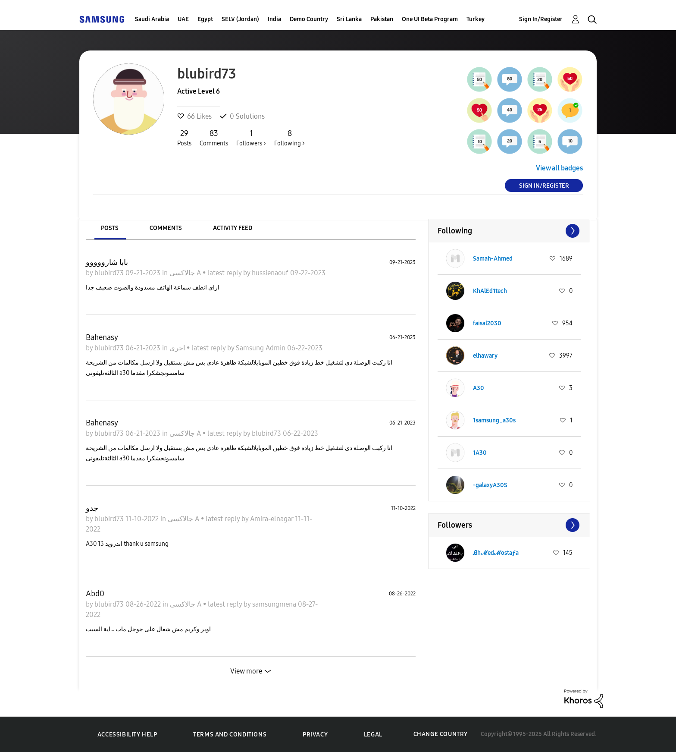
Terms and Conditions (229, 734)
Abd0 (95, 593)
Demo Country (309, 19)
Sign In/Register (541, 19)
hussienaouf (271, 273)
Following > (289, 137)
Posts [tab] (110, 228)
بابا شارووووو (107, 262)
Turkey (475, 19)
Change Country (440, 734)
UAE (183, 19)
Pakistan (381, 19)
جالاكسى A (186, 273)
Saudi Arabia (152, 19)
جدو (92, 508)
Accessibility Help (127, 734)
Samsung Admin (261, 348)
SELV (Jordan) (240, 19)
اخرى (178, 348)
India (274, 19)
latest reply (225, 273)
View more (246, 671)
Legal (373, 734)
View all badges (559, 168)
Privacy (315, 734)
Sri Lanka (349, 19)
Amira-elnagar (272, 519)
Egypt (205, 19)
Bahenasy (102, 337)
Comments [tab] (166, 228)
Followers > (251, 137)
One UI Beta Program (430, 19)
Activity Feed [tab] (232, 228)
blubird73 (109, 273)
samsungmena (275, 604)
